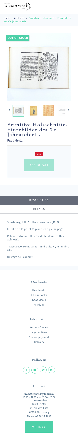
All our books (39, 295)
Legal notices (39, 332)
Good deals (39, 300)
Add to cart (39, 165)
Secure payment (39, 337)
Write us (39, 426)
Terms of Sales (39, 327)
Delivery (39, 342)
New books (39, 290)
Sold (39, 154)
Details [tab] (39, 209)
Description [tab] (39, 200)
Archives (39, 304)
